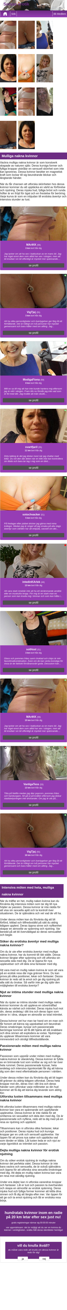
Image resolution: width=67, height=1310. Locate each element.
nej (44, 1258)
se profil (33, 265)
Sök (13, 13)
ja (23, 1258)
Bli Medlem (60, 13)
